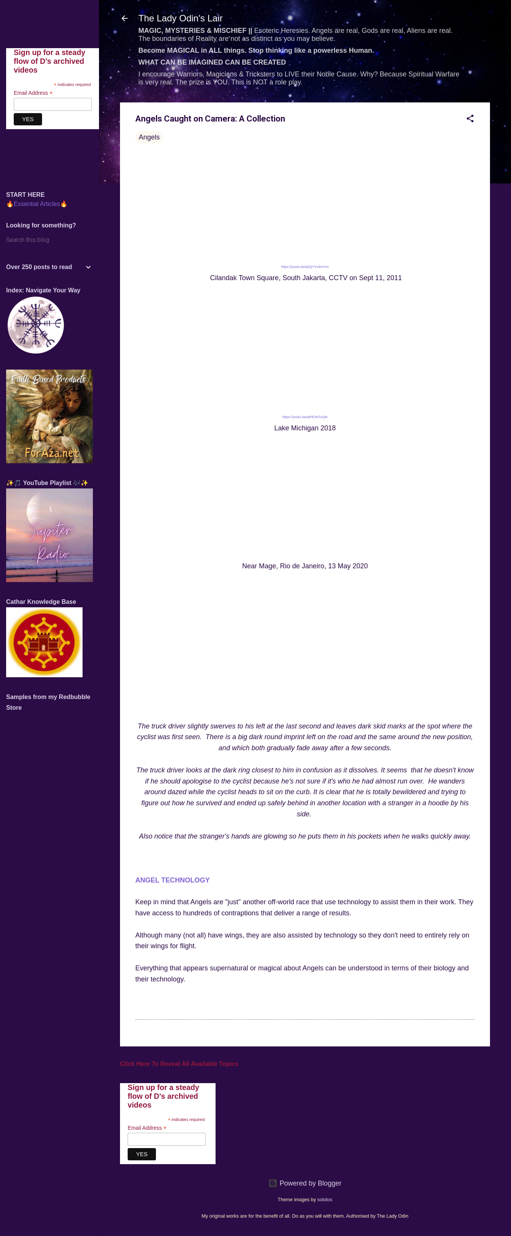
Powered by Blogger (304, 1183)
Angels (149, 137)
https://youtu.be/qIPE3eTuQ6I (305, 417)
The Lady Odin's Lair (180, 18)
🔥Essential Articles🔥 (37, 204)
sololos (324, 1199)
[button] (470, 119)
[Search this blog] (49, 240)
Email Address (147, 1128)
